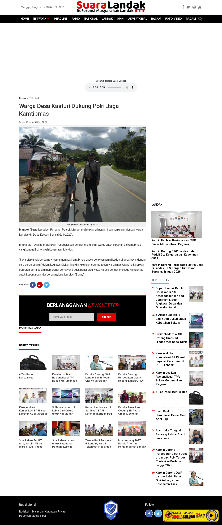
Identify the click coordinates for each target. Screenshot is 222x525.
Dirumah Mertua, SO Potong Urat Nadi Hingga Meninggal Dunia (171, 337)
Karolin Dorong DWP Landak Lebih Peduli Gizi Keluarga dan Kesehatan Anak (97, 379)
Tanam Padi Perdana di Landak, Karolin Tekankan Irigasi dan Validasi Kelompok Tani (98, 447)
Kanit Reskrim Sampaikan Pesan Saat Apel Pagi (171, 414)
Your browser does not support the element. (111, 87)
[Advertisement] (111, 50)
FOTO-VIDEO (173, 18)
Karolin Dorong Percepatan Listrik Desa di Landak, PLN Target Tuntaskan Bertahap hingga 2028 (132, 381)
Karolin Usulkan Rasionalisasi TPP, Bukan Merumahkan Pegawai (64, 379)
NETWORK (39, 18)
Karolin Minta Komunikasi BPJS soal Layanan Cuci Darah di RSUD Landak (33, 412)
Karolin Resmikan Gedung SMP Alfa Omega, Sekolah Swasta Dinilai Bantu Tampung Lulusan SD (131, 414)
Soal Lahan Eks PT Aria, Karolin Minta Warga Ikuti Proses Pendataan (30, 445)
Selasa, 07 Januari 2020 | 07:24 (33, 122)
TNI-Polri (34, 98)
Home (22, 98)
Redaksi (24, 511)
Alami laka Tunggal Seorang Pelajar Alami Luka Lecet (170, 434)
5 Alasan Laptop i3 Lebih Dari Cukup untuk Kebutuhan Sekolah (63, 412)
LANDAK (107, 18)
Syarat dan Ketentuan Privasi (48, 511)
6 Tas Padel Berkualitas (26, 376)
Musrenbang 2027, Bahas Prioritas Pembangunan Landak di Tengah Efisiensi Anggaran (132, 447)
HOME (25, 18)
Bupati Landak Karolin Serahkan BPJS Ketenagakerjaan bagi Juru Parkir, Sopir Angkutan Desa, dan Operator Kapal (99, 415)
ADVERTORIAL (137, 18)
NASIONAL (91, 18)
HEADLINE (60, 18)
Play (211, 515)
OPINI (120, 18)
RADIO (75, 18)
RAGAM (156, 18)
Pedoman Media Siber (32, 515)
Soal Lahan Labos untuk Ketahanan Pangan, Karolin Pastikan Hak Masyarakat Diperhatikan (63, 448)
